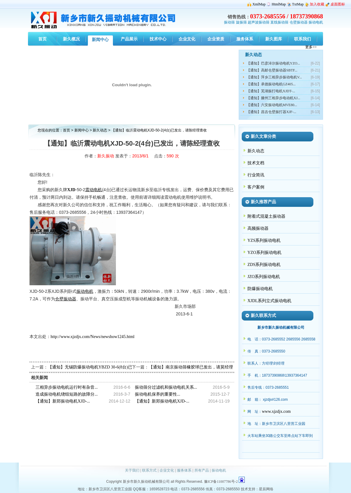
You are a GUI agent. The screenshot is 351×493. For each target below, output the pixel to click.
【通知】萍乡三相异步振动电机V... (274, 77)
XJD (71, 190)
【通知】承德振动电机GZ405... (271, 84)
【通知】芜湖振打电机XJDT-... (271, 91)
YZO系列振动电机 (264, 252)
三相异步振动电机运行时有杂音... (67, 387)
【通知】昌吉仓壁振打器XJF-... (271, 112)
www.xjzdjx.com (276, 411)
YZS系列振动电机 (264, 240)
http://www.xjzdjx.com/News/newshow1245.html (93, 336)
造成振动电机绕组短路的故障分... (67, 394)
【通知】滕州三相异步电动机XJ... (273, 98)
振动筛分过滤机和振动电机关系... (166, 387)
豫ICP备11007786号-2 (221, 481)
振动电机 (316, 22)
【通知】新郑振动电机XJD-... (63, 401)
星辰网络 (266, 489)
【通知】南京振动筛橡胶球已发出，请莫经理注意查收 (199, 367)
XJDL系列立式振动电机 (269, 301)
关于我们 (132, 470)
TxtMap (298, 4)
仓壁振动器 (299, 22)
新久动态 (100, 130)
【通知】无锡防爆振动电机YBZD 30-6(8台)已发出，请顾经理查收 (109, 367)
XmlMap (259, 4)
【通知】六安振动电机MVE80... (272, 105)
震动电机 (93, 190)
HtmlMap (279, 4)
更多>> (311, 47)
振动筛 (229, 22)
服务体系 (184, 470)
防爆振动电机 (260, 288)
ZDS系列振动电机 (264, 264)
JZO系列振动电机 (263, 276)
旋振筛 (241, 22)
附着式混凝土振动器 (266, 216)
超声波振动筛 (258, 22)
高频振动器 (258, 228)
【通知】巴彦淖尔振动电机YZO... (273, 63)
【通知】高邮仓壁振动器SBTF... (272, 70)
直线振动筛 (279, 22)
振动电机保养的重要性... (157, 394)
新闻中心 (81, 130)
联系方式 (149, 470)
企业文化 (167, 470)
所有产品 (201, 470)
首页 (66, 130)
